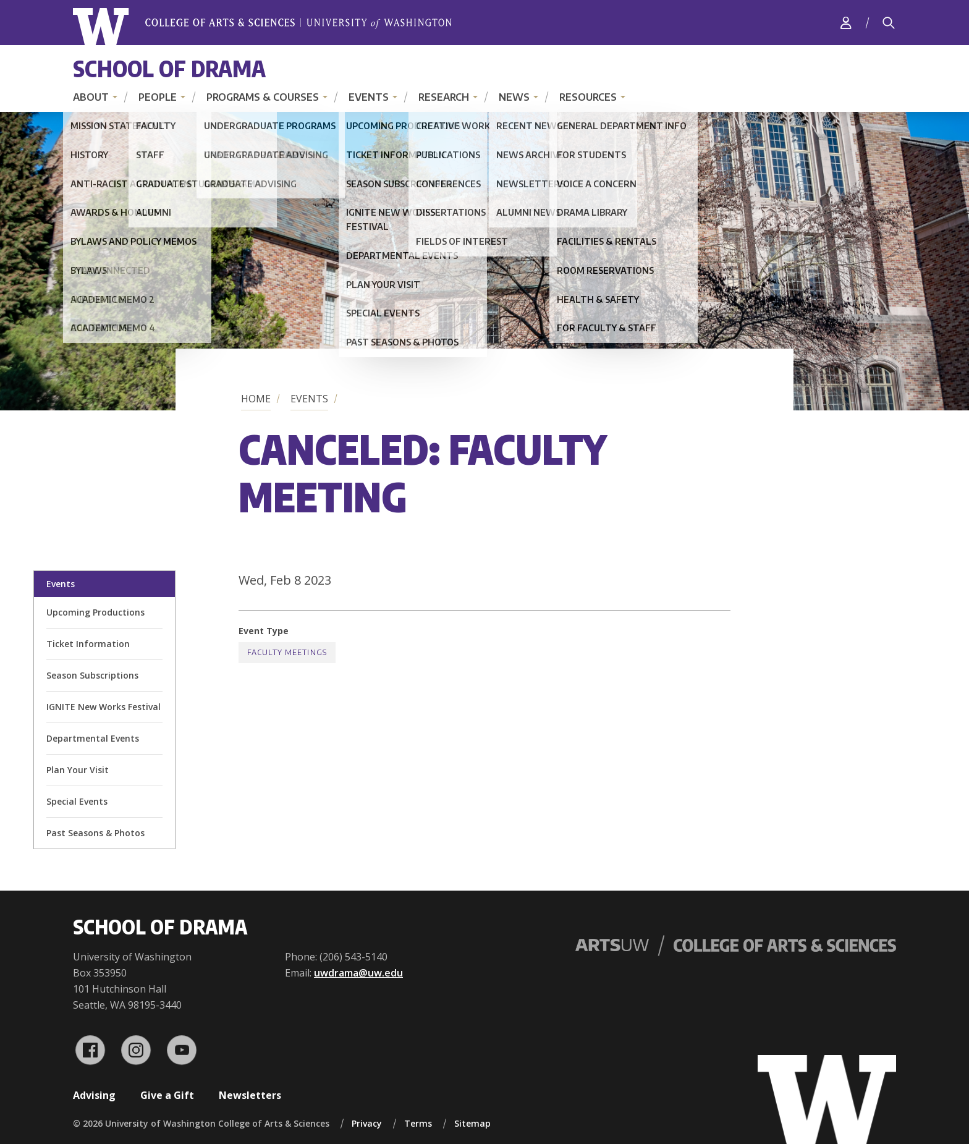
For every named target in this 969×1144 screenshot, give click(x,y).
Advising (94, 1095)
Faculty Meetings (287, 652)
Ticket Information (88, 644)
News (514, 97)
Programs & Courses (262, 97)
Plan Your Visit (77, 770)
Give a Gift (167, 1095)
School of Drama (169, 68)
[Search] (888, 22)
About (91, 97)
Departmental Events (92, 738)
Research (443, 97)
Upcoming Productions (95, 612)
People (157, 97)
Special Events (77, 801)
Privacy (367, 1123)
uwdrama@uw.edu (358, 973)
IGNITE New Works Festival (103, 707)
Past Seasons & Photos (95, 833)
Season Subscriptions (92, 675)
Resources (588, 97)
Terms (418, 1123)
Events (369, 97)
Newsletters (250, 1095)
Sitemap (472, 1123)
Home (256, 398)
